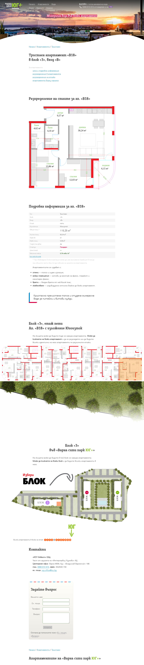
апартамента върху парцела (46, 80)
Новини (49, 8)
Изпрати (47, 627)
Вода (54, 4)
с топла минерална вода (93, 4)
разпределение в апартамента (47, 74)
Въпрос (35, 636)
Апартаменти (43, 46)
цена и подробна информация (46, 70)
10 (65, 540)
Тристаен (56, 46)
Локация (40, 8)
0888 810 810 (43, 567)
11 (68, 540)
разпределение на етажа (44, 77)
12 (70, 540)
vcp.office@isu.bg (49, 570)
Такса (31, 8)
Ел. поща (61, 632)
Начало (32, 46)
